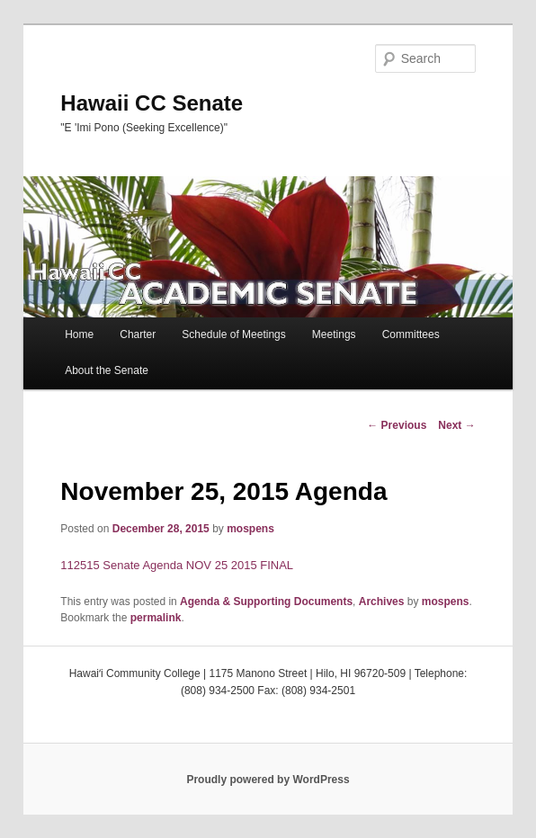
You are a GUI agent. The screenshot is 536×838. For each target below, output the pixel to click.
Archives (382, 601)
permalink (156, 617)
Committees (411, 334)
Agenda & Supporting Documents (266, 601)
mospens (250, 528)
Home (79, 334)
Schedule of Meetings (233, 334)
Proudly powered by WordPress (267, 779)
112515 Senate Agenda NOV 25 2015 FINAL (176, 565)
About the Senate (106, 370)
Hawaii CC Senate (151, 103)
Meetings (334, 334)
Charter (138, 334)
